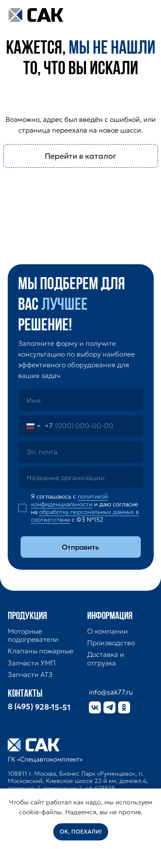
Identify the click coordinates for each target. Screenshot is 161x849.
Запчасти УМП (32, 663)
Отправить (80, 547)
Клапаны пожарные (40, 651)
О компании (107, 631)
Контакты (25, 694)
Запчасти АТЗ (30, 675)
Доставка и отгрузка (105, 658)
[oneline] (80, 477)
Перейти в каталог (80, 156)
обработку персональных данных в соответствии (85, 515)
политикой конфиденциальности (69, 500)
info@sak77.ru (111, 692)
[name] (80, 400)
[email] (80, 451)
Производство (111, 643)
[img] (143, 15)
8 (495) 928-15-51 (38, 707)
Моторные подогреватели (33, 635)
